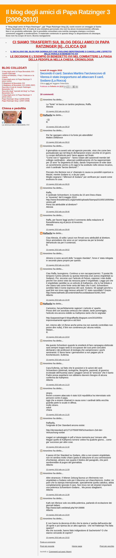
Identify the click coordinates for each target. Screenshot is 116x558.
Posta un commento (47, 542)
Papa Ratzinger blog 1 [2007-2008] (15, 101)
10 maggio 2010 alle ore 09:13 (57, 111)
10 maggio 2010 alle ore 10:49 (57, 300)
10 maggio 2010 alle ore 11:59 (57, 469)
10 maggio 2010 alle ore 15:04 (57, 515)
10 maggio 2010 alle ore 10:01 (57, 265)
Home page (77, 546)
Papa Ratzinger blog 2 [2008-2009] (15, 99)
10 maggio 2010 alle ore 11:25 (57, 414)
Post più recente (47, 546)
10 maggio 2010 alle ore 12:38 (57, 495)
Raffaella (47, 115)
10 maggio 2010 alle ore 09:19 (57, 127)
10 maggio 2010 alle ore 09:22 (57, 142)
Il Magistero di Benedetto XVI (13, 83)
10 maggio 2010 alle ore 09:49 (57, 229)
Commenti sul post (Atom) (60, 551)
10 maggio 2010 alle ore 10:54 (57, 337)
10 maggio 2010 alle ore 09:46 (57, 211)
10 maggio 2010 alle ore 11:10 (57, 360)
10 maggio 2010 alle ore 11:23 (57, 385)
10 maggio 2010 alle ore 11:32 (57, 447)
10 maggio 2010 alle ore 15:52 (57, 537)
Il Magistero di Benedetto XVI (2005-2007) (18, 85)
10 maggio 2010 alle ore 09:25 (57, 184)
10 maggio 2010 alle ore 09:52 (57, 250)
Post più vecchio (107, 546)
